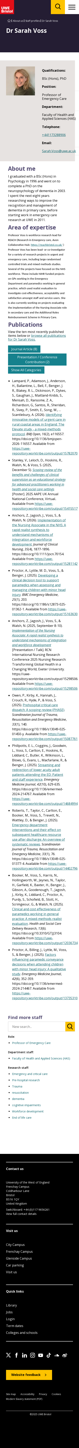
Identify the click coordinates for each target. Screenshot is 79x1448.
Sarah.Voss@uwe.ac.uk (59, 151)
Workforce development (28, 1111)
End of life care (22, 1117)
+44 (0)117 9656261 (37, 1209)
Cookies (56, 1394)
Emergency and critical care (30, 1074)
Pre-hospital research (26, 1080)
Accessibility (27, 1394)
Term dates (14, 1326)
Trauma (17, 1086)
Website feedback (26, 1375)
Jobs (9, 1312)
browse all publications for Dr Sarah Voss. (37, 337)
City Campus (15, 1244)
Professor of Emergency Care (31, 1043)
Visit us (11, 1272)
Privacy (43, 1394)
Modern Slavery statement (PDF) (24, 1399)
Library (11, 1305)
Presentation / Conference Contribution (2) (37, 359)
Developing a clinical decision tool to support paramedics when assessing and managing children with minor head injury (39, 585)
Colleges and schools (22, 1332)
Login (10, 1319)
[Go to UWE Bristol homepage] (9, 21)
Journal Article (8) (24, 349)
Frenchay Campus (19, 1251)
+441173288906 (54, 135)
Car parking (15, 1265)
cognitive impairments (26, 1105)
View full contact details (21, 1214)
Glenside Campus (19, 1258)
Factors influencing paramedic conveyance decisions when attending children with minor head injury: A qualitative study (39, 964)
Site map (11, 1394)
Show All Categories (26, 370)
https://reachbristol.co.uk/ (46, 245)
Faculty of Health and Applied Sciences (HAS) (41, 1058)
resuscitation (20, 1093)
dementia (18, 1099)
